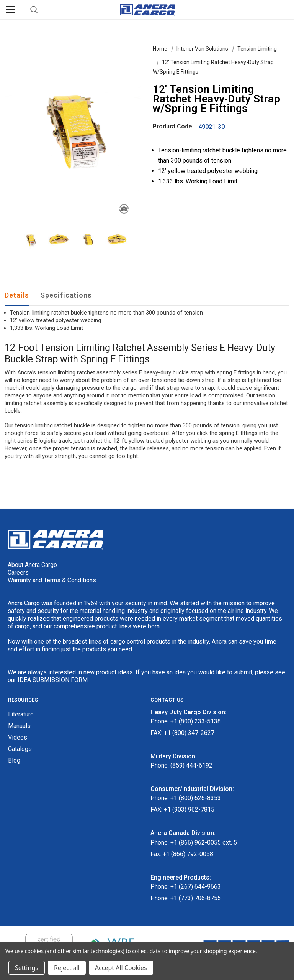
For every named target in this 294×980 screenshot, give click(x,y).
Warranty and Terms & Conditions (52, 580)
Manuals (19, 726)
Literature (21, 714)
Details (17, 295)
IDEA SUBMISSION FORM (53, 680)
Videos (17, 737)
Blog (14, 760)
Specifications (66, 295)
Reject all (67, 968)
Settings (26, 968)
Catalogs (20, 749)
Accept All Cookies (121, 968)
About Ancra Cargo (32, 564)
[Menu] (10, 9)
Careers (18, 572)
